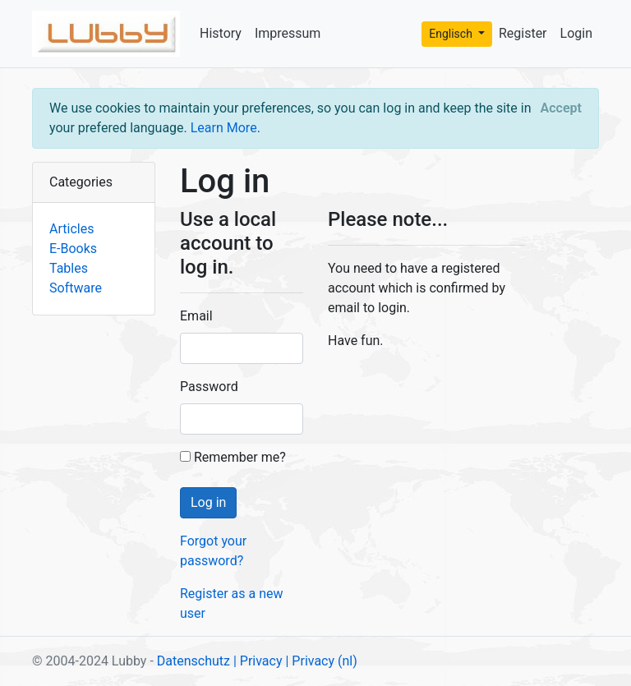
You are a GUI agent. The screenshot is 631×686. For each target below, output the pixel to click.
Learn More (224, 128)
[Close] (561, 108)
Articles (71, 229)
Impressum (288, 33)
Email (196, 316)
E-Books (73, 248)
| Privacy (258, 661)
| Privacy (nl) (321, 661)
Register (523, 33)
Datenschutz (193, 661)
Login (576, 33)
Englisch (452, 33)
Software (75, 288)
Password (209, 386)
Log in (208, 502)
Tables (68, 268)
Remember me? (233, 457)
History (221, 33)
